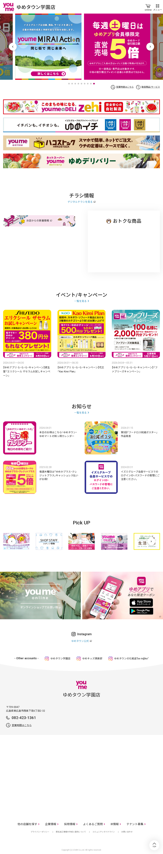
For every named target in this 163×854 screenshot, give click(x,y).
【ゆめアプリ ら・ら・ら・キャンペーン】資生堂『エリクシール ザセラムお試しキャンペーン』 (26, 371)
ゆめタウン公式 (80, 641)
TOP (154, 845)
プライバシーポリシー (40, 832)
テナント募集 (134, 824)
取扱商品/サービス (150, 87)
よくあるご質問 (93, 824)
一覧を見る (80, 301)
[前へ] (12, 541)
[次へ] (151, 541)
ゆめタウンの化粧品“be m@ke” (131, 658)
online (148, 7)
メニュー (157, 7)
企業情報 (50, 824)
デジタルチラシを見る (80, 201)
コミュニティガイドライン (103, 832)
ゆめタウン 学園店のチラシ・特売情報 (123, 245)
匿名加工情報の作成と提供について (71, 832)
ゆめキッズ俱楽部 (92, 658)
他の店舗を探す (27, 824)
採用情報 (69, 824)
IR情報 (115, 824)
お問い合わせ (127, 832)
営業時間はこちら (125, 87)
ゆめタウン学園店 (60, 658)
